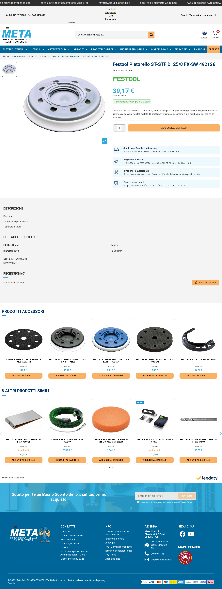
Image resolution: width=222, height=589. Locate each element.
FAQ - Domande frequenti (118, 546)
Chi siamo (65, 531)
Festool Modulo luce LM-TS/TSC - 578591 (154, 440)
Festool (23, 366)
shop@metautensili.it (161, 559)
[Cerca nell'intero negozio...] (151, 35)
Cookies (64, 547)
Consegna (110, 542)
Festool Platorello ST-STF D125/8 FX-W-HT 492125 (67, 360)
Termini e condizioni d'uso (118, 550)
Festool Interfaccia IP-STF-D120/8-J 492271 (154, 360)
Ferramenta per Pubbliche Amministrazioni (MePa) (73, 553)
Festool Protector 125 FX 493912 (198, 359)
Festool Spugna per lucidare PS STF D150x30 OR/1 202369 (110, 440)
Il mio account (68, 539)
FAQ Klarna (110, 554)
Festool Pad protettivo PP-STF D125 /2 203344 (23, 360)
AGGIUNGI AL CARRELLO (174, 128)
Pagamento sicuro (114, 538)
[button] (109, 467)
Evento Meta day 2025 (72, 558)
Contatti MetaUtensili (71, 535)
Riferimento (118, 70)
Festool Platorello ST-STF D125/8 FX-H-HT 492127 (111, 360)
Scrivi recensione (205, 282)
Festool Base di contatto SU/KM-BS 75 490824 (23, 440)
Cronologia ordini (69, 543)
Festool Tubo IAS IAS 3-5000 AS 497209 (67, 440)
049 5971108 (157, 553)
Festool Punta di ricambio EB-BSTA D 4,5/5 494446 (198, 440)
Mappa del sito (112, 558)
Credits (11, 583)
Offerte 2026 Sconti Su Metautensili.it (117, 533)
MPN (5, 262)
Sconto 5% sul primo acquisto (196, 15)
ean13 (6, 259)
